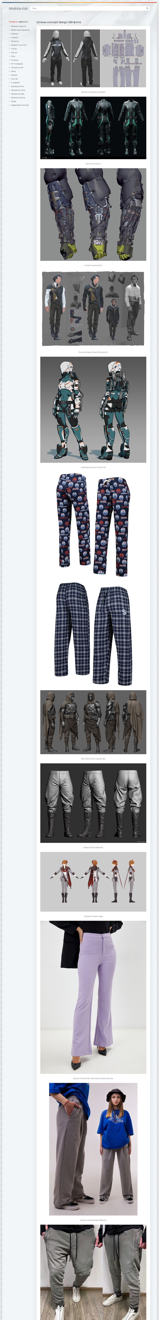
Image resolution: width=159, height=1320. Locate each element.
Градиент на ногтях (18, 45)
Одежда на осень (18, 90)
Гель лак (14, 79)
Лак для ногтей (17, 68)
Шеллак (14, 75)
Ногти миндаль (17, 64)
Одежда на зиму (17, 94)
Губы (13, 56)
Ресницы (14, 60)
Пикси (13, 71)
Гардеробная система (20, 105)
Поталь (14, 49)
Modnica (18, 8)
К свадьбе (15, 83)
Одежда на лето (17, 86)
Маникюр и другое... (19, 26)
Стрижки (14, 37)
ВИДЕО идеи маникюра (20, 30)
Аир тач (14, 52)
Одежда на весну (18, 98)
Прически (15, 41)
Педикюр (14, 34)
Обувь (13, 101)
